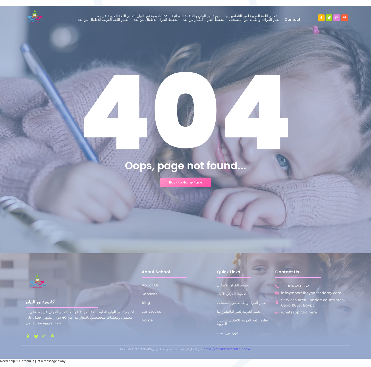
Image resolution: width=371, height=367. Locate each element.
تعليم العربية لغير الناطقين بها (239, 311)
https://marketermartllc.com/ (227, 349)
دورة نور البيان (227, 332)
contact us (151, 311)
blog (146, 302)
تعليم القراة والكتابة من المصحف (242, 302)
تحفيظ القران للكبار (231, 294)
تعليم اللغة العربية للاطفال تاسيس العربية (242, 322)
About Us (150, 285)
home (147, 320)
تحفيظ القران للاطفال (233, 285)
